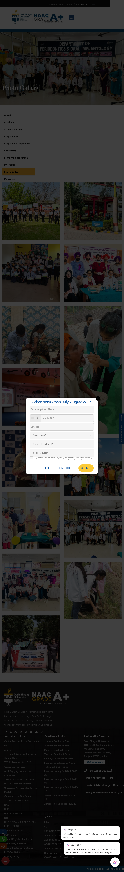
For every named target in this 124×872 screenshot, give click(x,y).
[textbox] (62, 435)
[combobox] (35, 418)
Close (98, 398)
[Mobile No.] (62, 418)
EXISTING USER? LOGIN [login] (58, 468)
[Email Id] (62, 427)
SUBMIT (86, 468)
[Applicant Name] (62, 409)
